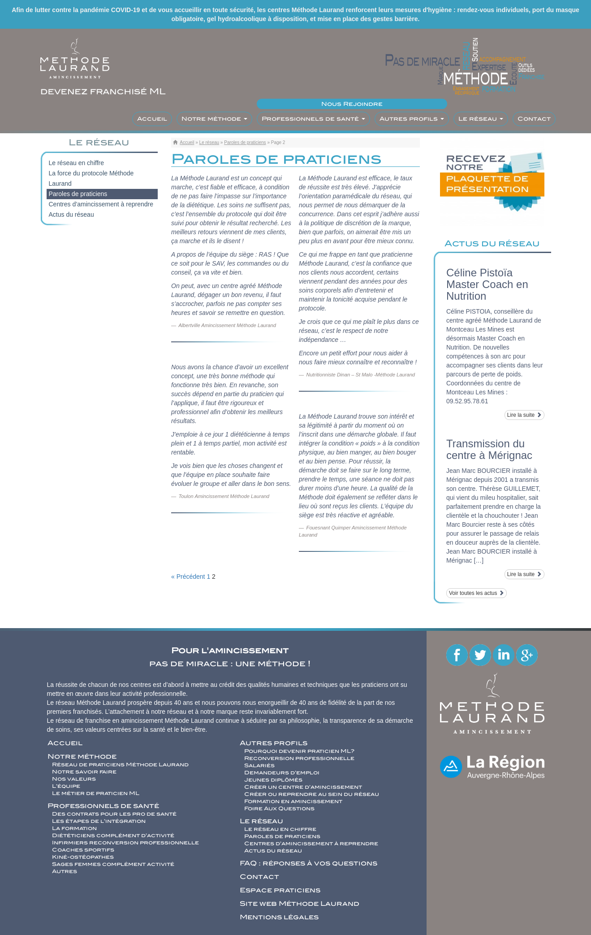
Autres (64, 871)
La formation (74, 828)
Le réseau (480, 118)
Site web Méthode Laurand (299, 903)
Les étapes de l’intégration (99, 821)
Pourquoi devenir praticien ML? (299, 751)
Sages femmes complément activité (113, 864)
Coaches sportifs (83, 850)
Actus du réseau (71, 214)
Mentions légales (279, 917)
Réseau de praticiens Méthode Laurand (120, 764)
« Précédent (188, 576)
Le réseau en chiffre (76, 162)
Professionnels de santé (313, 118)
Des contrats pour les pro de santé (114, 814)
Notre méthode (214, 118)
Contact (534, 118)
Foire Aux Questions (279, 808)
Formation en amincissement (293, 801)
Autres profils (412, 118)
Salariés (259, 765)
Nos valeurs (74, 779)
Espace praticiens (280, 890)
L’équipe (66, 786)
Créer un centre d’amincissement (303, 787)
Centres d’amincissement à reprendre (101, 204)
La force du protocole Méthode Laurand (91, 178)
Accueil (152, 118)
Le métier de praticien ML (95, 793)
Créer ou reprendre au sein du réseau (311, 794)
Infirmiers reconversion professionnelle (125, 842)
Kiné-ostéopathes (83, 857)
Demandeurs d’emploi (281, 772)
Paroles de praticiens (245, 142)
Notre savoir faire (84, 772)
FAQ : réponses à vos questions (308, 863)
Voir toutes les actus (476, 593)
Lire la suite (524, 415)
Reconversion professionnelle (299, 758)
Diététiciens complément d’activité (113, 835)
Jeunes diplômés (273, 780)
